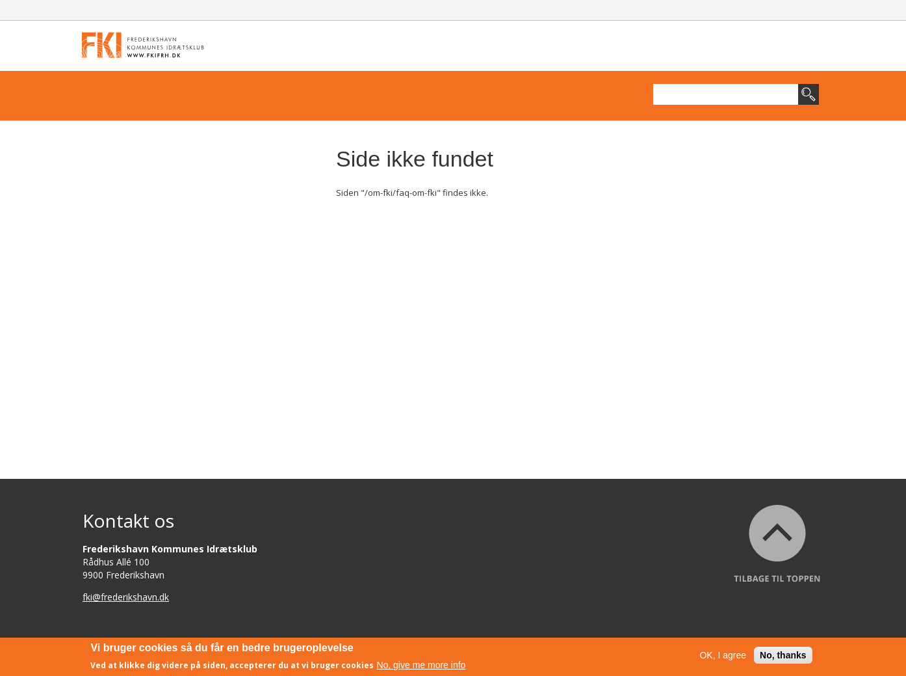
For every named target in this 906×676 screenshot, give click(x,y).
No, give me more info (420, 665)
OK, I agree (722, 655)
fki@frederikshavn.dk (126, 597)
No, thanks (783, 655)
